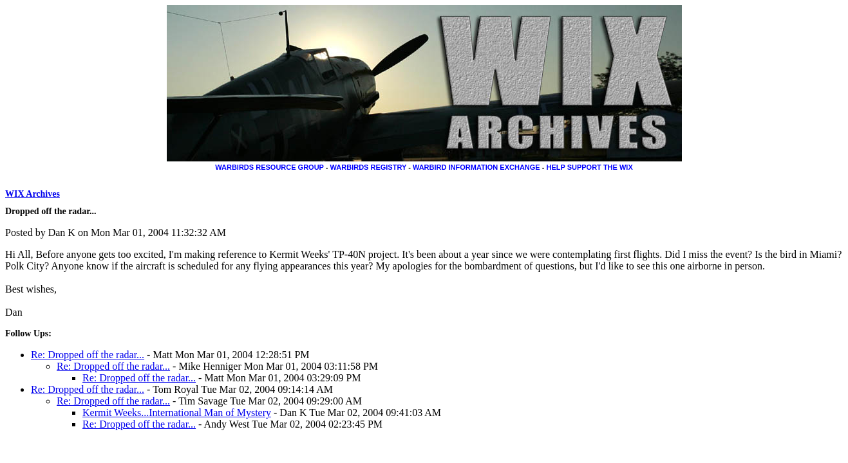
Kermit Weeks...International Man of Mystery (176, 412)
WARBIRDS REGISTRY (368, 167)
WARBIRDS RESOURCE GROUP (269, 167)
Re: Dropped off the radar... (87, 354)
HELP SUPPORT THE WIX (589, 167)
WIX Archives (32, 194)
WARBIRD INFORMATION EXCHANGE (476, 167)
